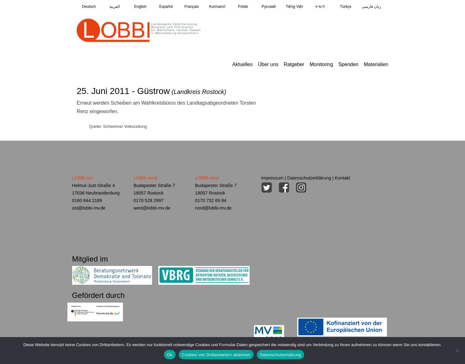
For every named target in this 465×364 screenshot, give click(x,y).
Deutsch (89, 6)
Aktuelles (242, 64)
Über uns (268, 64)
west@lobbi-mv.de (152, 208)
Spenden (348, 64)
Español (166, 6)
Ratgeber (294, 64)
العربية (114, 6)
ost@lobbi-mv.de (89, 208)
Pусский (269, 6)
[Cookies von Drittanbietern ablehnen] (457, 350)
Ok (169, 354)
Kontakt (342, 177)
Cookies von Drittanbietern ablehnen (216, 354)
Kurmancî (217, 6)
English (140, 6)
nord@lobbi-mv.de (213, 208)
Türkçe (345, 6)
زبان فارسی (371, 6)
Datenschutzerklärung (309, 177)
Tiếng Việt (294, 6)
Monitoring (321, 64)
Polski (243, 6)
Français (191, 6)
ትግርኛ (320, 6)
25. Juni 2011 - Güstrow (151, 91)
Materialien (376, 64)
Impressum (272, 177)
